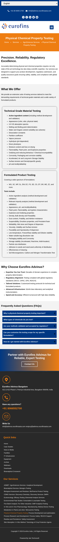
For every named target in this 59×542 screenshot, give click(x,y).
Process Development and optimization (42, 513)
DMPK (46, 494)
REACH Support (46, 516)
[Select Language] (29, 3)
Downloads (7, 468)
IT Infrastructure (9, 456)
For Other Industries (25, 504)
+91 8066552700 (12, 408)
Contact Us (29, 364)
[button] (52, 27)
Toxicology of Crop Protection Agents (38, 522)
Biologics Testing (25, 488)
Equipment (7, 459)
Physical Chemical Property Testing (16, 513)
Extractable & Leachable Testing (34, 501)
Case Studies (8, 447)
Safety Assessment (28, 519)
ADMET (6, 485)
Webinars (7, 465)
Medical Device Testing (46, 507)
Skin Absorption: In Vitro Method (15, 522)
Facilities (7, 453)
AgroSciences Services (31, 42)
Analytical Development (34, 485)
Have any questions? (11, 404)
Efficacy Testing (19, 497)
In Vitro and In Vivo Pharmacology (15, 507)
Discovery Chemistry (23, 494)
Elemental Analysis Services (35, 497)
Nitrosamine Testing (32, 510)
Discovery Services (36, 494)
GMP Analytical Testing (40, 504)
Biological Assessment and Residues (16, 491)
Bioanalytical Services (11, 488)
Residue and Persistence (12, 519)
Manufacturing (32, 507)
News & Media (9, 450)
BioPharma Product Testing (39, 491)
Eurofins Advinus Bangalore (15, 387)
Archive (6, 462)
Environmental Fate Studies (13, 501)
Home (6, 42)
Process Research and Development (16, 516)
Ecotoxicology (8, 497)
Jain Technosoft (33, 538)
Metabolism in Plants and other (14, 510)
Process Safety (35, 516)
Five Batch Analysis (10, 504)
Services (16, 42)
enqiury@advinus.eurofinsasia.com (38, 426)
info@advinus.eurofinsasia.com (13, 426)
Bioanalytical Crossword (12, 471)
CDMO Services (9, 494)
